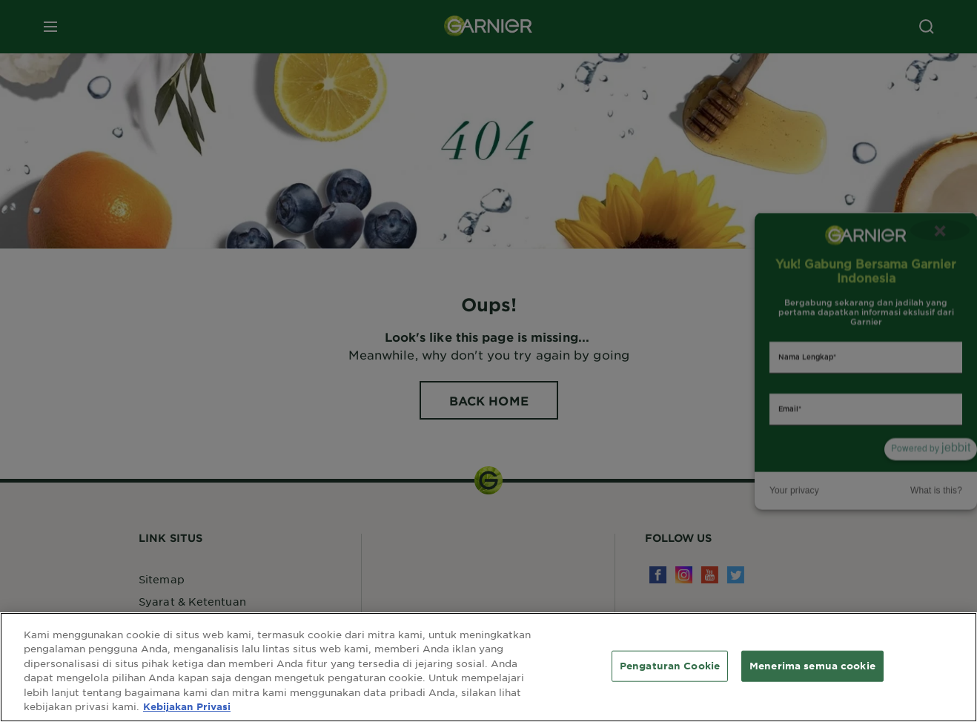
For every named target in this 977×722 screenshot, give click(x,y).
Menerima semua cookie (812, 666)
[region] (488, 667)
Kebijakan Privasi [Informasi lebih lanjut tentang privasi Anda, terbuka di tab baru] (187, 706)
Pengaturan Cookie (670, 666)
